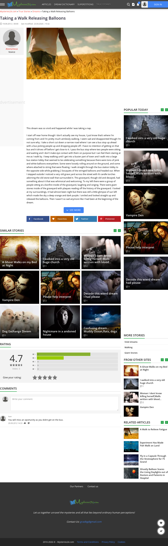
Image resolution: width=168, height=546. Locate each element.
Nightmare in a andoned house (59, 332)
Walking (128, 347)
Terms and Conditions (88, 542)
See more (75, 210)
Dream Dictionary (64, 4)
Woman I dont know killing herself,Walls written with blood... (97, 259)
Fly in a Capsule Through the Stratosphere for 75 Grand (153, 458)
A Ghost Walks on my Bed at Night (19, 263)
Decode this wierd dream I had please (101, 295)
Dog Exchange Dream (16, 331)
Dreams (36, 11)
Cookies (121, 542)
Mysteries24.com (8, 11)
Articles (46, 4)
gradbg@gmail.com (91, 521)
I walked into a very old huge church (58, 260)
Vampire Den (11, 300)
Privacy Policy (108, 542)
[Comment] (64, 403)
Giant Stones (131, 352)
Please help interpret (57, 297)
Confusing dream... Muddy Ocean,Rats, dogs (100, 329)
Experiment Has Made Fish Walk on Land (151, 444)
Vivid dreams (131, 341)
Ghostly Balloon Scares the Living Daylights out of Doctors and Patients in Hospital (154, 473)
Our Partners (76, 486)
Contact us (93, 486)
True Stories (25, 11)
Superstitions (85, 4)
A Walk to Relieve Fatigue (153, 429)
